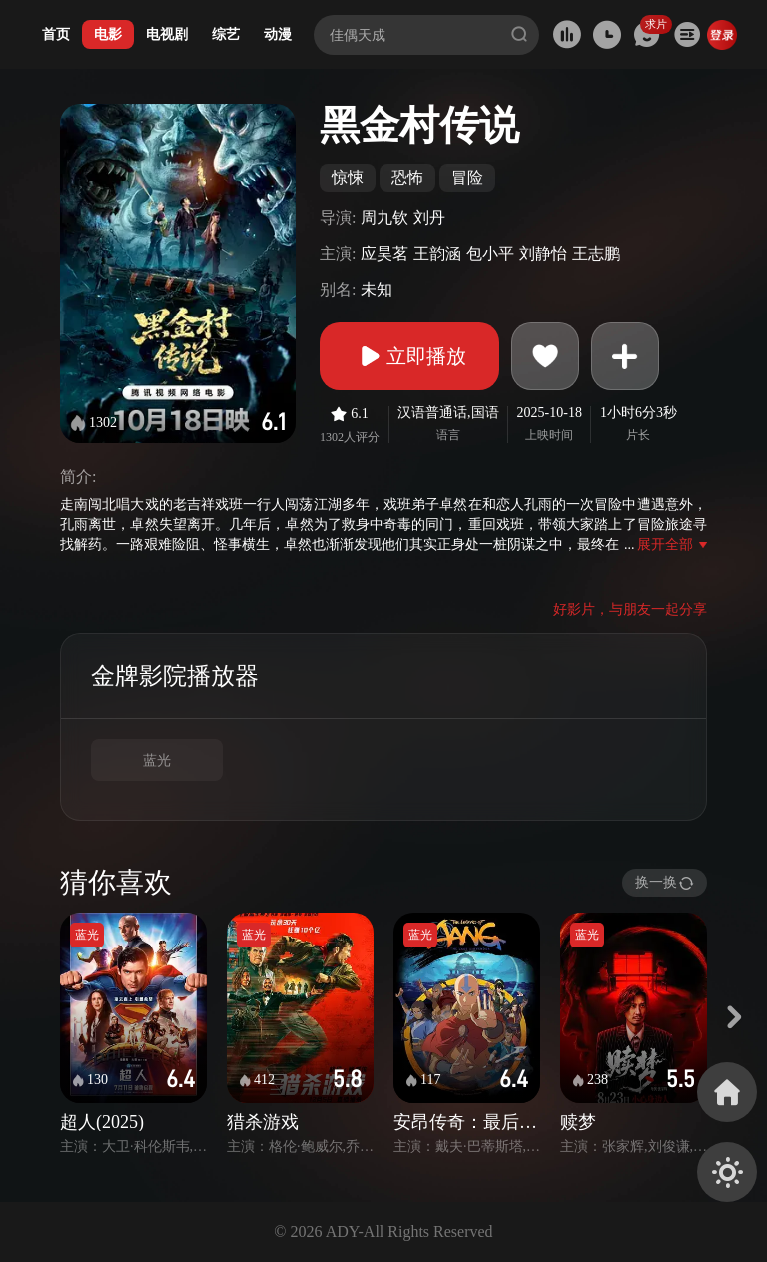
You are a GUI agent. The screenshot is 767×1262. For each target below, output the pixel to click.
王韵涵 (437, 253)
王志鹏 (596, 253)
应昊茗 (384, 253)
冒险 (467, 177)
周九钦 (384, 217)
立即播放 (409, 356)
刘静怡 (543, 253)
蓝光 (157, 760)
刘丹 (429, 217)
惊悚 (348, 177)
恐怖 (407, 177)
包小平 (490, 253)
